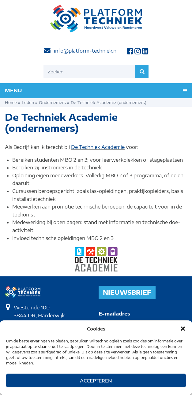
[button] (183, 329)
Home (11, 102)
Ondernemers (52, 102)
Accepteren (96, 380)
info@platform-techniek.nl (86, 51)
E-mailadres (114, 314)
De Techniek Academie (98, 147)
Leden (28, 102)
